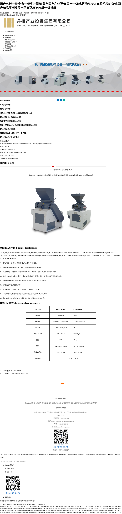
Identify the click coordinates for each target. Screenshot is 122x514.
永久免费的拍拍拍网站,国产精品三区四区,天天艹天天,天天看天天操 (74, 506)
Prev (3, 75)
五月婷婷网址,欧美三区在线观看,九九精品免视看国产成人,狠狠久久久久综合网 (69, 513)
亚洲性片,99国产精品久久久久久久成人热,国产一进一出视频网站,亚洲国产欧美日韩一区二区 (86, 510)
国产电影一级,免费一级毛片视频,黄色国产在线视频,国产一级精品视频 (22, 504)
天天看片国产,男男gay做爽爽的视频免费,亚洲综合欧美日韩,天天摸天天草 (32, 510)
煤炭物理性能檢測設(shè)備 (10, 121)
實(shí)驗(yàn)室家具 (8, 129)
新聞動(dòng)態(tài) (11, 42)
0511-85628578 (9, 468)
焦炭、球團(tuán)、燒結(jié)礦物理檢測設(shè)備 (18, 125)
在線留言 (8, 48)
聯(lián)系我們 (9, 50)
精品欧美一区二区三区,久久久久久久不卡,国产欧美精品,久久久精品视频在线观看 (26, 506)
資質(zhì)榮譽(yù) (10, 46)
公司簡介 (8, 37)
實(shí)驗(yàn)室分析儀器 (9, 137)
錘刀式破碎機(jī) (16, 371)
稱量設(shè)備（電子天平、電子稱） (13, 133)
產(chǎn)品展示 (10, 40)
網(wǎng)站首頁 (12, 15)
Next (119, 75)
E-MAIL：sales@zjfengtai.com (88, 454)
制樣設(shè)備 (5, 109)
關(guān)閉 (89, 175)
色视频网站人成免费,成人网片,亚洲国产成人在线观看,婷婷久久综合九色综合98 (52, 508)
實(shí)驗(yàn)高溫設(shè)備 (10, 117)
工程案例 (8, 44)
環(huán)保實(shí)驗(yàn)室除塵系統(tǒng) (16, 113)
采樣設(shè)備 (5, 105)
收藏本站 (3, 15)
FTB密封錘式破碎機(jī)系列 (19, 373)
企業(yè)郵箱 (22, 15)
